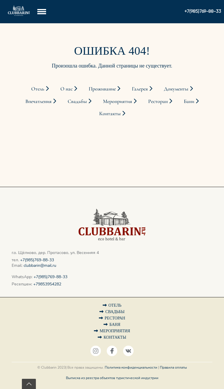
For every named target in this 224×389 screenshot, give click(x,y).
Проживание (104, 89)
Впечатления (40, 101)
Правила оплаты (173, 367)
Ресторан (160, 101)
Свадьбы (79, 101)
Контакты (112, 113)
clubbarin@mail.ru (40, 265)
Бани (191, 101)
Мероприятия (119, 101)
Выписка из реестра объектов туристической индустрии (112, 378)
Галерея (142, 89)
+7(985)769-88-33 (37, 260)
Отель (40, 89)
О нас (68, 89)
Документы (178, 89)
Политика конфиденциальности (131, 367)
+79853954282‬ (47, 284)
